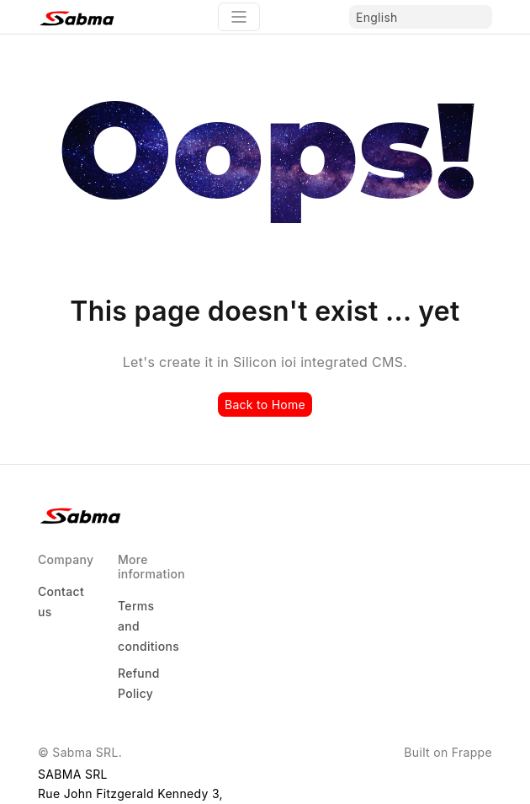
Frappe (472, 752)
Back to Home (265, 404)
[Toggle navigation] (239, 17)
